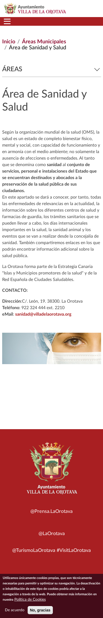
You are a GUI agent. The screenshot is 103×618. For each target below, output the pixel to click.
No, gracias (40, 611)
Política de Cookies (30, 601)
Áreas (51, 69)
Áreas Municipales (44, 41)
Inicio (8, 41)
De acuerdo (14, 611)
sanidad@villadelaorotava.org (43, 314)
